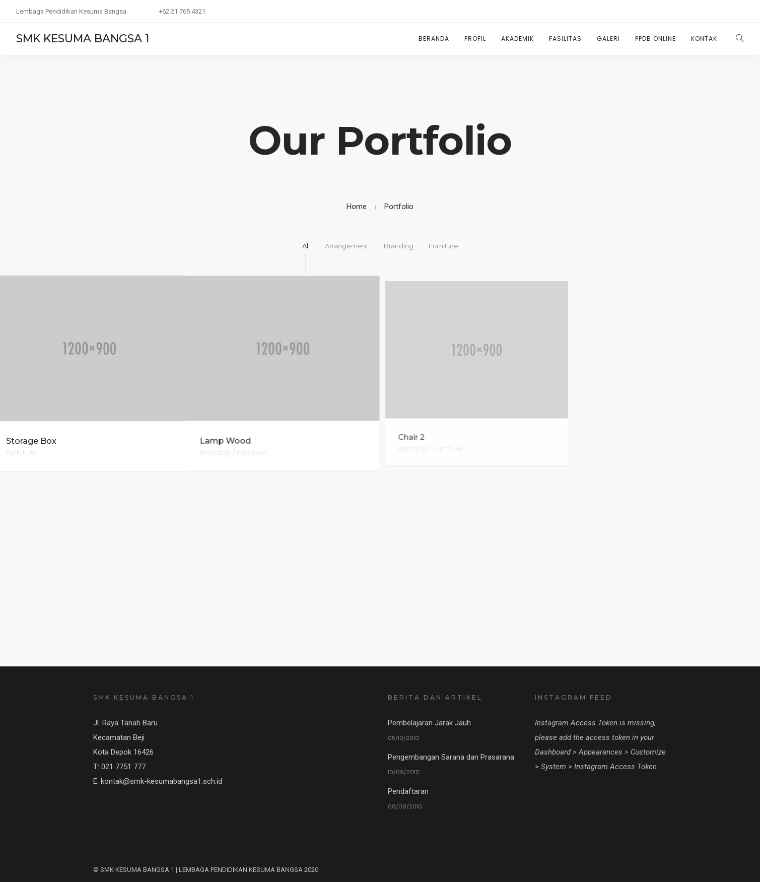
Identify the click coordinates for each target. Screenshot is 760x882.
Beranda (434, 38)
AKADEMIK (517, 38)
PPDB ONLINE (655, 38)
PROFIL (475, 38)
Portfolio (398, 206)
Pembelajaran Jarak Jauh (429, 721)
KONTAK (704, 38)
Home (357, 206)
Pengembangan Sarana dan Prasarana (451, 756)
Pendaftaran (408, 790)
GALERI (608, 38)
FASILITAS (565, 38)
